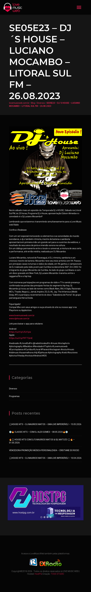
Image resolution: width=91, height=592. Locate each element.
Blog (33, 103)
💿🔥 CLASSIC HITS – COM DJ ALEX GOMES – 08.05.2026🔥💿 (38, 432)
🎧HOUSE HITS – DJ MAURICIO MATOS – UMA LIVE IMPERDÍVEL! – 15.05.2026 (45, 424)
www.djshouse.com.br (19, 318)
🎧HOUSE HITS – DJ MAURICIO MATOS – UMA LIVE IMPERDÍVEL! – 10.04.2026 (45, 458)
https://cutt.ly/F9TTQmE (21, 338)
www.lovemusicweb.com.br (21, 315)
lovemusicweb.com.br (19, 103)
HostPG (38, 574)
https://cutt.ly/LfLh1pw (20, 332)
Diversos (41, 103)
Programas (14, 396)
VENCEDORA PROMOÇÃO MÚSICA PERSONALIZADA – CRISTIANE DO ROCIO (44, 450)
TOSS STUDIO (57, 574)
